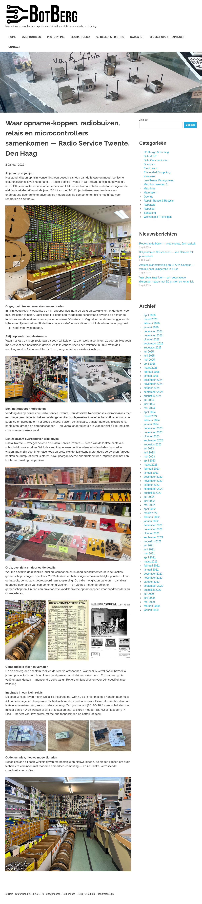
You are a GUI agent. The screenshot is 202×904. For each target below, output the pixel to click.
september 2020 (153, 585)
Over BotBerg (31, 37)
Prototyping (56, 37)
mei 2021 (149, 553)
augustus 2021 (152, 541)
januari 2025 (151, 375)
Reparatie (149, 204)
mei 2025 (149, 359)
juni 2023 (149, 452)
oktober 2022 (151, 484)
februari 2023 (151, 468)
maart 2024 (150, 416)
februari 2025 (151, 371)
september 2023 (153, 440)
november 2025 (153, 335)
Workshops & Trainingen (167, 37)
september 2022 (153, 488)
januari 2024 (151, 424)
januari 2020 (151, 610)
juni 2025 (149, 355)
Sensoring (150, 212)
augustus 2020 (152, 589)
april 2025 (149, 363)
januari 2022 (151, 521)
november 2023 (153, 432)
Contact (14, 46)
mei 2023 (149, 456)
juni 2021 (149, 549)
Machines (149, 188)
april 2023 (149, 460)
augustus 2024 (152, 396)
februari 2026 (151, 323)
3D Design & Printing (110, 37)
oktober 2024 (151, 387)
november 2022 (153, 480)
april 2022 (149, 509)
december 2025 (153, 331)
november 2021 (153, 529)
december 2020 (153, 573)
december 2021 (153, 525)
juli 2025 (149, 351)
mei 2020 (149, 601)
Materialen (150, 192)
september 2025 (153, 343)
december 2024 (153, 379)
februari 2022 (151, 517)
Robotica (149, 208)
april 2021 (149, 557)
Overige (148, 196)
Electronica (150, 168)
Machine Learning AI (156, 184)
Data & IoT (137, 37)
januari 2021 (151, 569)
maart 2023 (150, 464)
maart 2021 (150, 561)
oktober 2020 (151, 581)
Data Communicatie (155, 160)
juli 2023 (149, 448)
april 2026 (149, 315)
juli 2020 (149, 593)
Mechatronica (80, 37)
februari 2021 (151, 565)
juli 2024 (149, 400)
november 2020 (153, 577)
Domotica (149, 164)
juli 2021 (149, 545)
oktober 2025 (151, 339)
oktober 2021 (151, 533)
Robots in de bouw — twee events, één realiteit (167, 243)
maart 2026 (150, 319)
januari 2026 (151, 327)
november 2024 (153, 383)
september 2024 (153, 392)
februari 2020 (151, 606)
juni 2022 (149, 501)
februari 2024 (151, 420)
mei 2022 (149, 505)
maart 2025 (150, 367)
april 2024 (149, 412)
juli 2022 (149, 496)
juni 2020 (149, 597)
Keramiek (149, 176)
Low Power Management (158, 180)
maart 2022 (150, 513)
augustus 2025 (152, 347)
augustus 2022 (152, 492)
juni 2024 (149, 404)
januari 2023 (151, 472)
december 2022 (153, 476)
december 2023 (153, 428)
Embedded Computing (157, 172)
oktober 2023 (151, 436)
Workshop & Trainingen (158, 216)
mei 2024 (149, 408)
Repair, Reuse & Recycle (159, 200)
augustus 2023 (152, 444)
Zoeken (143, 119)
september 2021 (153, 537)
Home (12, 37)
